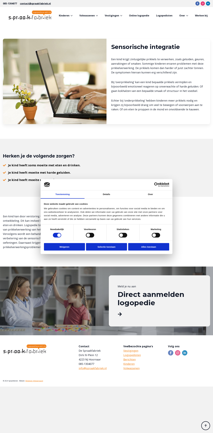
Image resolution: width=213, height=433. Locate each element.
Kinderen (64, 15)
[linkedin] (208, 3)
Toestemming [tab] (62, 194)
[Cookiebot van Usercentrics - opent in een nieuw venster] (156, 184)
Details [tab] (106, 194)
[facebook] (197, 3)
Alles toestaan (148, 247)
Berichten (129, 359)
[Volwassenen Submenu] (97, 15)
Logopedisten (164, 15)
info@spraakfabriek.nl (93, 368)
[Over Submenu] (187, 15)
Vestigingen (112, 15)
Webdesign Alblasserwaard (34, 381)
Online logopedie (139, 15)
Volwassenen (87, 15)
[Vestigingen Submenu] (122, 15)
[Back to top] (205, 425)
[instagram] (203, 3)
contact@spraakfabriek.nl (35, 3)
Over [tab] (150, 194)
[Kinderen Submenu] (72, 15)
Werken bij (201, 15)
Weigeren (64, 247)
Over (182, 15)
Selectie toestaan (107, 247)
